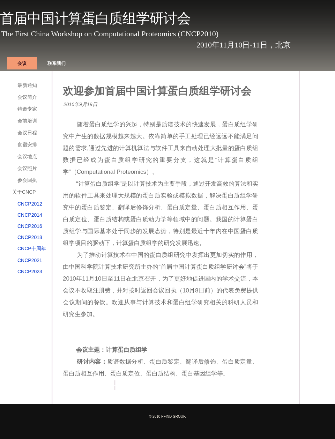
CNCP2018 (29, 237)
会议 (22, 63)
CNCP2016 (29, 226)
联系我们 (56, 63)
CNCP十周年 (31, 248)
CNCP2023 (29, 271)
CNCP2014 (29, 215)
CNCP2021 (29, 260)
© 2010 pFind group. (167, 416)
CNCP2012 (29, 204)
